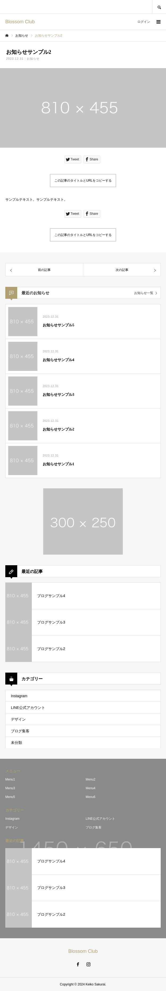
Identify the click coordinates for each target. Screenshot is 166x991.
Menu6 (90, 797)
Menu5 (10, 797)
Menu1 (10, 779)
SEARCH (159, 7)
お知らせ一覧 (143, 293)
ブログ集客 (20, 731)
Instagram (19, 696)
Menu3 (10, 788)
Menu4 (90, 788)
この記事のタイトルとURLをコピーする (83, 180)
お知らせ (33, 58)
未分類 (16, 742)
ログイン (143, 22)
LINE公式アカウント (28, 707)
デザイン (18, 719)
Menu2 (90, 779)
